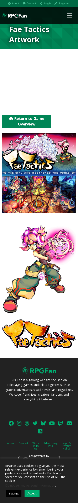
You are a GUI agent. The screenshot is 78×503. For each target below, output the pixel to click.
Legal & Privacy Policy (66, 445)
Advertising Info (50, 444)
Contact (31, 3)
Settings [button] (14, 493)
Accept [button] (32, 493)
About (15, 3)
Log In (47, 3)
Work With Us (35, 445)
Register (64, 3)
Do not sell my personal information (30, 485)
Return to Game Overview (26, 121)
